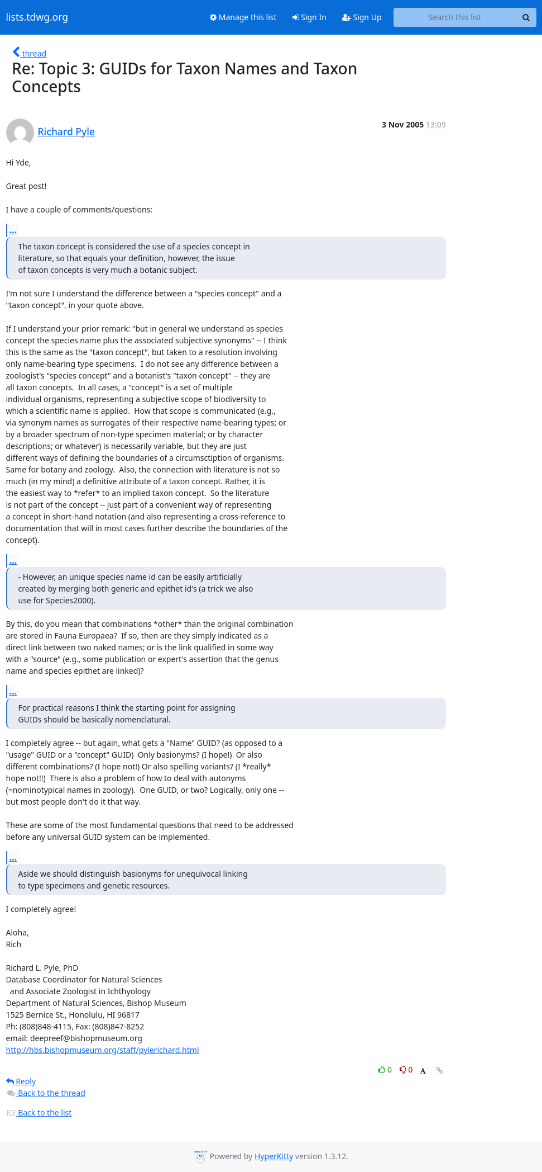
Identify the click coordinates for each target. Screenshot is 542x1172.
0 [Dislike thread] (406, 1069)
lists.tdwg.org (37, 17)
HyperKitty (274, 1156)
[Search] (526, 17)
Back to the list (39, 1112)
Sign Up (362, 17)
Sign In (309, 17)
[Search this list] (455, 17)
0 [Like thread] (386, 1069)
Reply (21, 1081)
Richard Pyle (66, 131)
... (13, 230)
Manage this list (243, 17)
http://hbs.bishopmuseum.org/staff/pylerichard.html (102, 1050)
